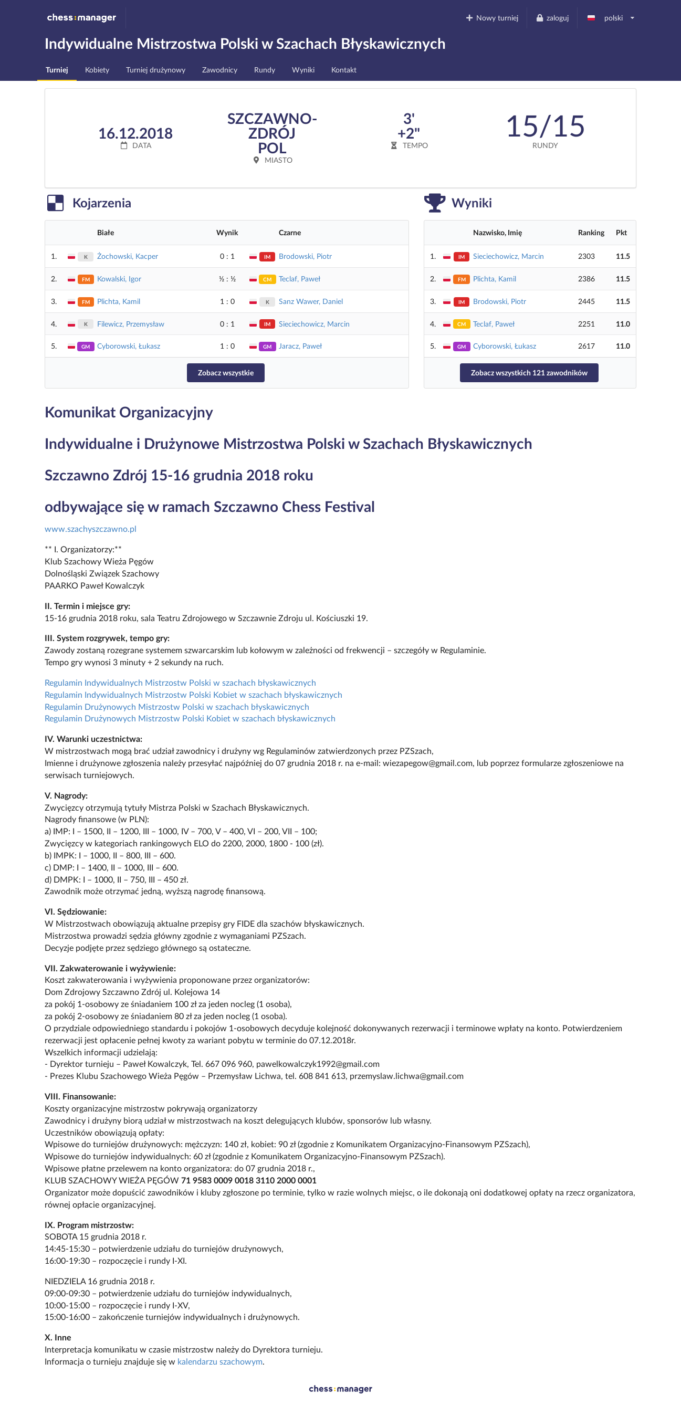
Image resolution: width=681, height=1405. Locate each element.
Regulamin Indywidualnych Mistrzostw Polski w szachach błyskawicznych (180, 682)
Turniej (57, 69)
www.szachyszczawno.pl (91, 528)
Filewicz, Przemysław (130, 323)
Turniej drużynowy (155, 69)
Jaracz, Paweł (300, 345)
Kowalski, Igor (119, 278)
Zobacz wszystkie (226, 372)
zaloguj (552, 17)
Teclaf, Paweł (299, 278)
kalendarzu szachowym (220, 1361)
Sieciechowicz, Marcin (314, 323)
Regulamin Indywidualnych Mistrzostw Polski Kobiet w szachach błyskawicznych (193, 694)
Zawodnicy (219, 69)
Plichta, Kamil (118, 301)
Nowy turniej (492, 17)
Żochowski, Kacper (127, 255)
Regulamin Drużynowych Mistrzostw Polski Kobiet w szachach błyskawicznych (190, 718)
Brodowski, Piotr (305, 255)
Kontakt (344, 69)
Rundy (264, 69)
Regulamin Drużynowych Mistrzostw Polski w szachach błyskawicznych (177, 706)
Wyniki (303, 69)
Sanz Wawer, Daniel (311, 301)
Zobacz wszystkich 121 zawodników (529, 372)
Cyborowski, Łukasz (128, 345)
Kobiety (97, 69)
